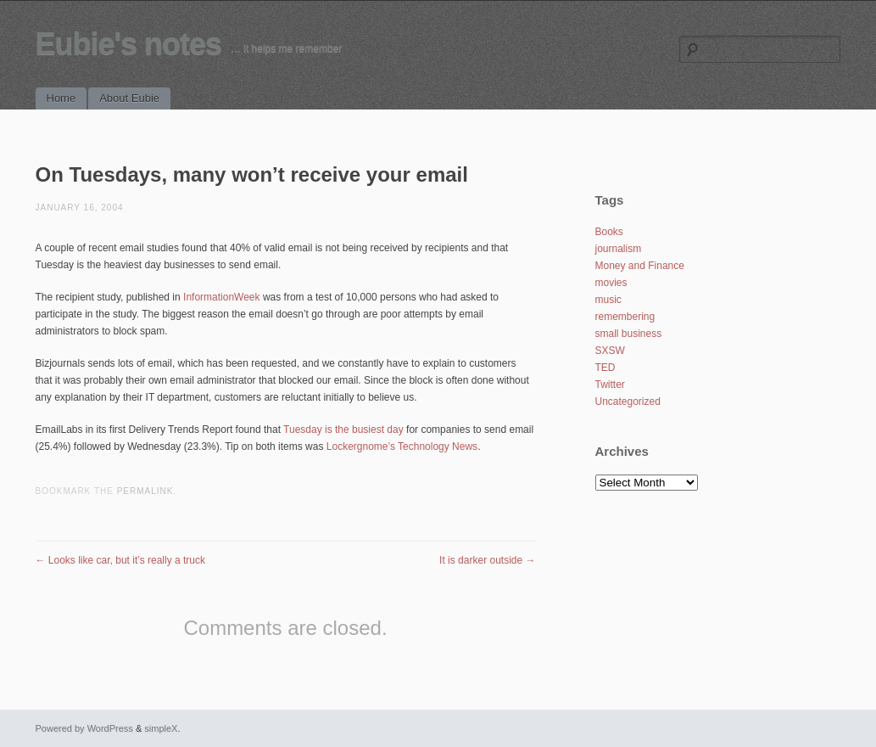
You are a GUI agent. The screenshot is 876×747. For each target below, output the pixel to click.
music (608, 300)
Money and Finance (639, 266)
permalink (145, 491)
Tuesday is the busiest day (343, 429)
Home (61, 98)
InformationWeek (221, 297)
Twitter (610, 384)
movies (611, 283)
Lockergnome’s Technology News (401, 446)
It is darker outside (487, 560)
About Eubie (129, 98)
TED (605, 368)
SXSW (610, 351)
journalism (618, 249)
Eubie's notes (129, 43)
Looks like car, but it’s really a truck (121, 560)
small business (628, 334)
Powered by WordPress (84, 728)
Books (609, 232)
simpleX (160, 728)
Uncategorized (628, 401)
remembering (625, 317)
